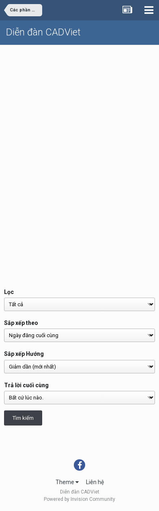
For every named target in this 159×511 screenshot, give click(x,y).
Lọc (9, 292)
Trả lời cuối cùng (26, 385)
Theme (67, 482)
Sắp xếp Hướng (24, 354)
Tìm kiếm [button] (23, 418)
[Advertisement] (79, 129)
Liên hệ (95, 482)
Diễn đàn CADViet (43, 32)
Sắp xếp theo (21, 323)
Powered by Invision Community (79, 499)
